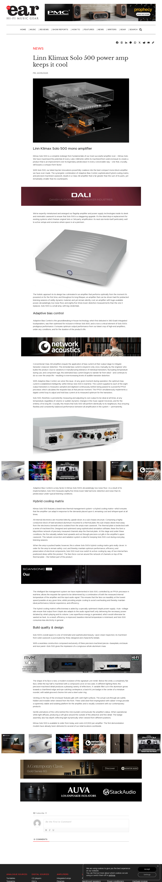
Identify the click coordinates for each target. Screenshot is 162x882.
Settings (147, 875)
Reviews (44, 30)
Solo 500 (102, 537)
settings (112, 875)
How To (76, 30)
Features (89, 30)
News (101, 30)
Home (23, 30)
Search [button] (136, 29)
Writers (112, 30)
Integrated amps (64, 878)
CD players (36, 878)
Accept (147, 869)
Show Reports (60, 30)
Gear (123, 30)
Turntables (10, 878)
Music (33, 30)
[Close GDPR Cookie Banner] (157, 866)
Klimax (36, 723)
